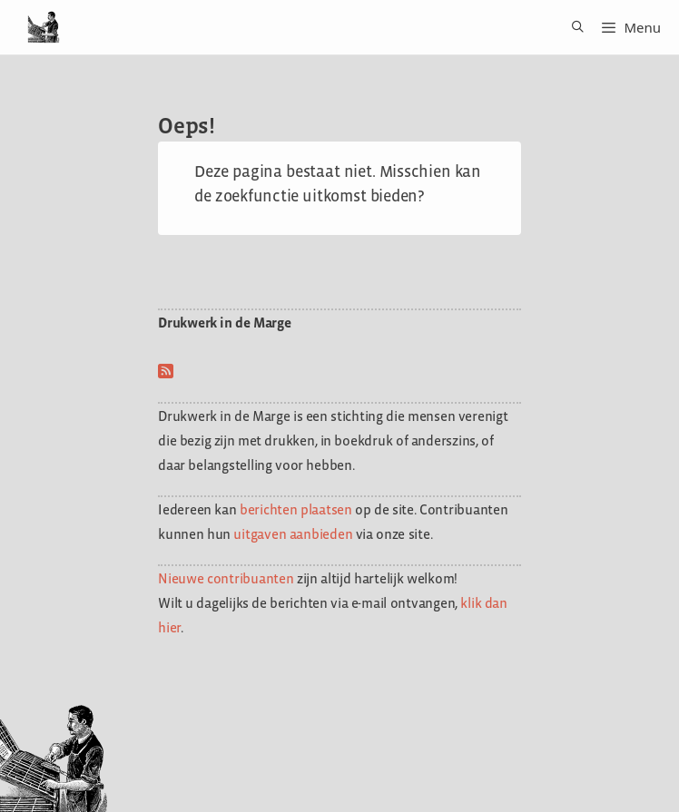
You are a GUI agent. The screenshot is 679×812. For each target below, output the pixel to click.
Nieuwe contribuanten (226, 578)
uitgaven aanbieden (292, 534)
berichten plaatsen (296, 509)
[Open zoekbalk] (571, 27)
